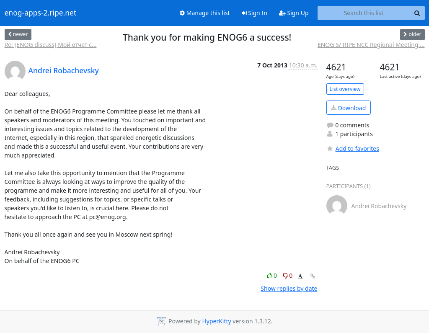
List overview (345, 89)
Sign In (254, 13)
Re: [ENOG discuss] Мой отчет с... (51, 45)
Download (348, 108)
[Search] (417, 13)
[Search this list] (364, 13)
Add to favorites (352, 148)
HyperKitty (216, 321)
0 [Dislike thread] (288, 275)
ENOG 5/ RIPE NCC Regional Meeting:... (371, 45)
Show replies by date (289, 288)
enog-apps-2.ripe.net (41, 13)
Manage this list (205, 13)
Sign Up (294, 13)
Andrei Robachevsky (63, 70)
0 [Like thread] (272, 275)
